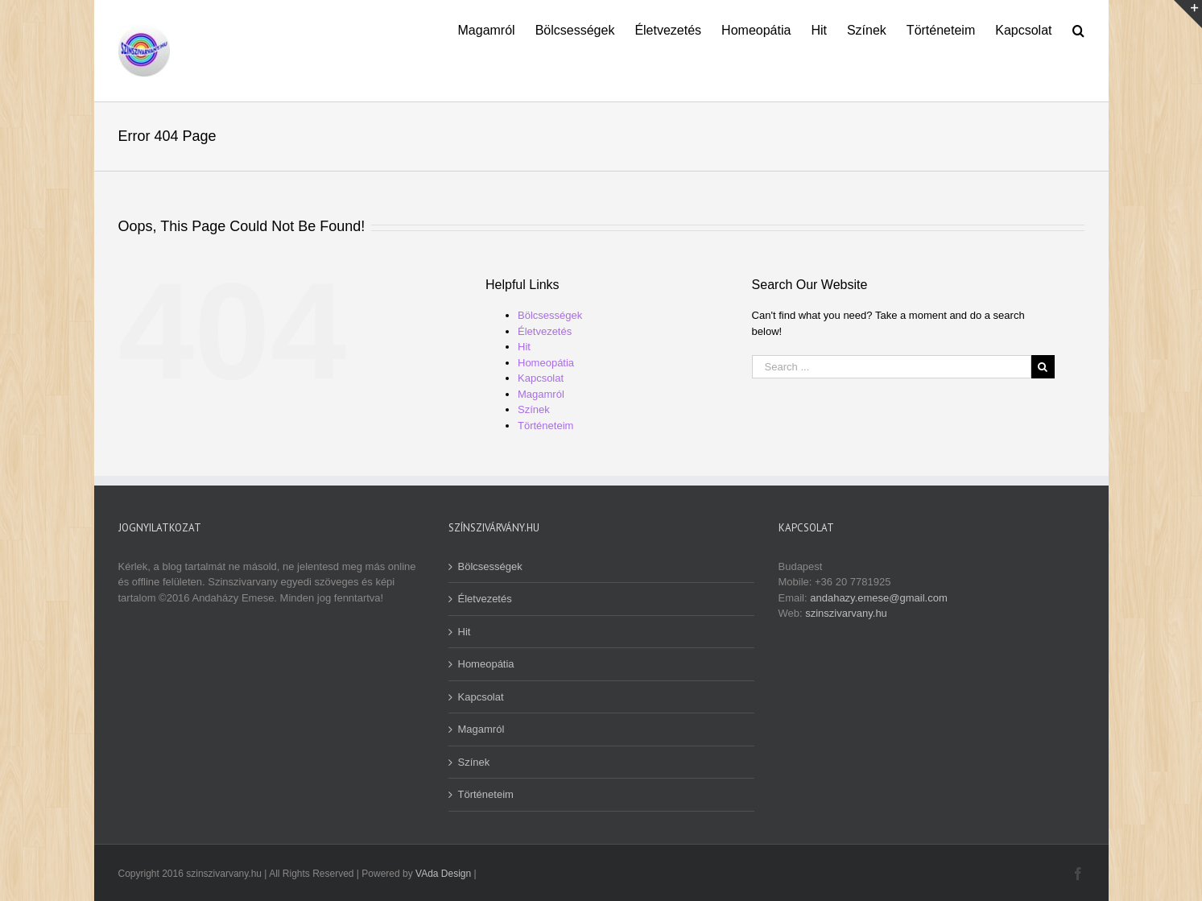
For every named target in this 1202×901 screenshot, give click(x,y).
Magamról (541, 394)
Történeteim (545, 426)
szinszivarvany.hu (846, 613)
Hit (524, 347)
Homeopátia (546, 363)
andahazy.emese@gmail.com (878, 598)
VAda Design (443, 873)
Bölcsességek (550, 315)
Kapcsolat (541, 378)
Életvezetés (545, 331)
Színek (534, 409)
